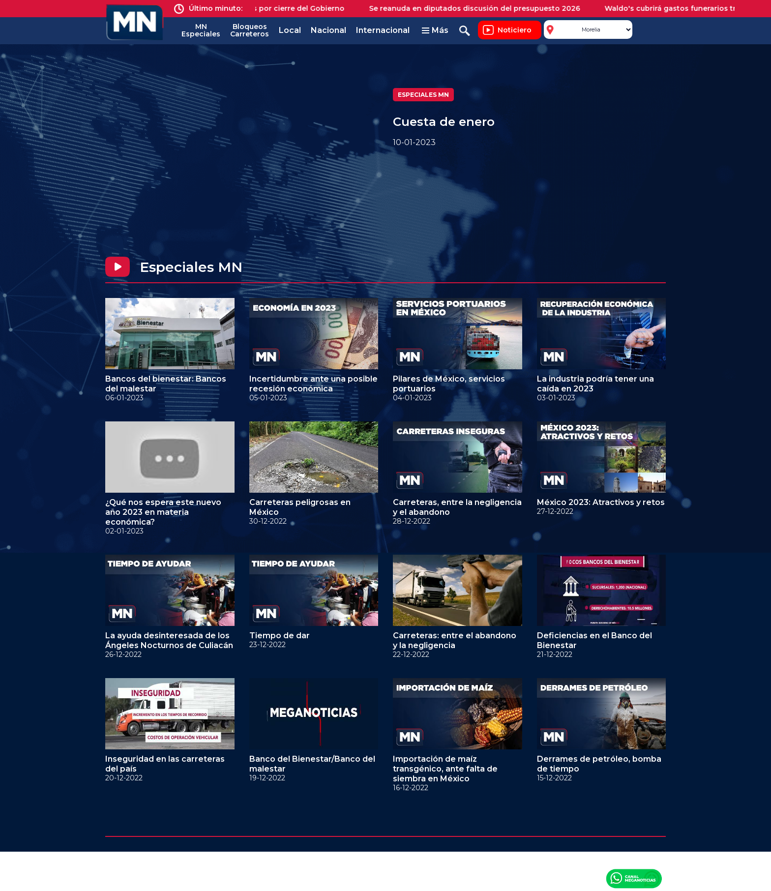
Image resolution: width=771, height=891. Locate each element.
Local (290, 30)
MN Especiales (200, 30)
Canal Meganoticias (633, 878)
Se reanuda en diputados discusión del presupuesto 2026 (480, 8)
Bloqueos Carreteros (249, 30)
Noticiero (515, 30)
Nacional (328, 30)
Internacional (383, 30)
